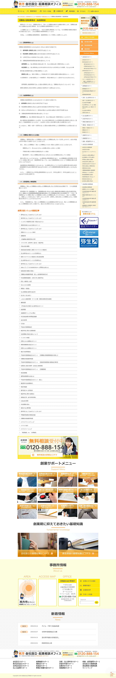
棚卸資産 (23, 302)
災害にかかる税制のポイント (29, 341)
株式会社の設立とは (87, 179)
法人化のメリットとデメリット (89, 152)
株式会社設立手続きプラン (90, 68)
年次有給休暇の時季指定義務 (29, 316)
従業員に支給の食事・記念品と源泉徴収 (32, 365)
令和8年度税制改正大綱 (49, 632)
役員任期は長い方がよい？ (88, 176)
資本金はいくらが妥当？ (88, 172)
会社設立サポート (87, 57)
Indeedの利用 (24, 401)
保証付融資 (24, 386)
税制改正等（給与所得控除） (29, 397)
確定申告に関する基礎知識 (28, 330)
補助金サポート (86, 130)
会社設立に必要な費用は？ (88, 155)
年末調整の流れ (25, 404)
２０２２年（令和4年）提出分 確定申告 (32, 242)
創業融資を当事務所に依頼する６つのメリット (89, 206)
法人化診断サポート (88, 115)
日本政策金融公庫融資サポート (89, 91)
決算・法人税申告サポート (89, 97)
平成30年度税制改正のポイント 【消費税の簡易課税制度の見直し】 (40, 355)
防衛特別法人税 (47, 643)
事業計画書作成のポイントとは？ (89, 195)
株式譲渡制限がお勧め (87, 174)
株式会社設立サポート (87, 62)
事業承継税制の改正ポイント (29, 344)
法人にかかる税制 (26, 285)
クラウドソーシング (26, 429)
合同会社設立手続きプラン (90, 77)
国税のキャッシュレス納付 (28, 232)
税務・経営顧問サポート (89, 141)
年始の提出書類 (25, 246)
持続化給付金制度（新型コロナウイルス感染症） (34, 249)
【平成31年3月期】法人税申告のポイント (32, 306)
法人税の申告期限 (86, 102)
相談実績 (95, 1)
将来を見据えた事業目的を (88, 166)
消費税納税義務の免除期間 (88, 170)
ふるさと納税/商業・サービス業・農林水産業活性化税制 (36, 299)
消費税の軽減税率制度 (27, 358)
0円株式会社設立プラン (89, 66)
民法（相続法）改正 (26, 281)
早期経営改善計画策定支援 (28, 415)
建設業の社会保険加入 (27, 383)
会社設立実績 (80, 1)
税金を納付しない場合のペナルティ (89, 107)
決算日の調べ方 (86, 112)
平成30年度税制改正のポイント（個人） (32, 379)
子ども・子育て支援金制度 (50, 626)
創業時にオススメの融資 (88, 189)
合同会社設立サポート (87, 70)
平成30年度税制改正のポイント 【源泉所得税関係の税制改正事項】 (40, 362)
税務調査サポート (87, 138)
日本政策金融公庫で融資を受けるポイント (89, 199)
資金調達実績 (88, 1)
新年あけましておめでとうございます (31, 214)
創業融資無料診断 (86, 94)
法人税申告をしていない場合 (89, 104)
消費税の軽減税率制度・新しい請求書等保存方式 (34, 274)
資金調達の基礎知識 (88, 184)
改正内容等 (24, 320)
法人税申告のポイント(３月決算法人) (31, 253)
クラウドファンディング (27, 422)
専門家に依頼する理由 (87, 159)
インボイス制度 (25, 337)
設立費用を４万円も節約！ (88, 157)
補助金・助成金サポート (89, 125)
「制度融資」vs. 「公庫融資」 (29, 432)
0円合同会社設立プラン (89, 74)
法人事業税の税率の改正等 (28, 292)
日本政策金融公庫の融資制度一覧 (89, 202)
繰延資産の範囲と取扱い (27, 271)
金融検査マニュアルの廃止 (28, 313)
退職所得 (23, 235)
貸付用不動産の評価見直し (50, 637)
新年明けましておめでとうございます (31, 218)
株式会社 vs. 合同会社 (27, 390)
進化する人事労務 (26, 408)
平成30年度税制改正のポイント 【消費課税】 (33, 369)
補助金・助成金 (25, 288)
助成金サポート (86, 132)
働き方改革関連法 (26, 351)
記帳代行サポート (87, 135)
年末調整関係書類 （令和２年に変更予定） (32, 278)
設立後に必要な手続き (87, 181)
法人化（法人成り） (26, 295)
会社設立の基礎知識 (88, 144)
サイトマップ (87, 668)
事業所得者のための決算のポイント (30, 225)
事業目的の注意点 (86, 168)
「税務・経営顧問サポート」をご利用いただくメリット (89, 82)
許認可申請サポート (88, 118)
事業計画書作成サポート (89, 121)
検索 (96, 602)
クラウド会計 (24, 425)
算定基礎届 (24, 372)
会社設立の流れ (86, 149)
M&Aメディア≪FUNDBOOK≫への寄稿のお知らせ (35, 267)
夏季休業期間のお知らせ (27, 376)
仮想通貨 (23, 309)
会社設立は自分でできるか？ (89, 163)
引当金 (23, 323)
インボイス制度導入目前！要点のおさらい (32, 221)
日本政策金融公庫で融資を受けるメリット (89, 192)
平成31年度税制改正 (26, 327)
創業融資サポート (87, 85)
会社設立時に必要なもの (88, 161)
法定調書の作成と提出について (29, 334)
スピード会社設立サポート (88, 79)
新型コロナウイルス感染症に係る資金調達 (32, 256)
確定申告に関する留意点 (27, 393)
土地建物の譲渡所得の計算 (28, 239)
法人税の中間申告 (86, 110)
